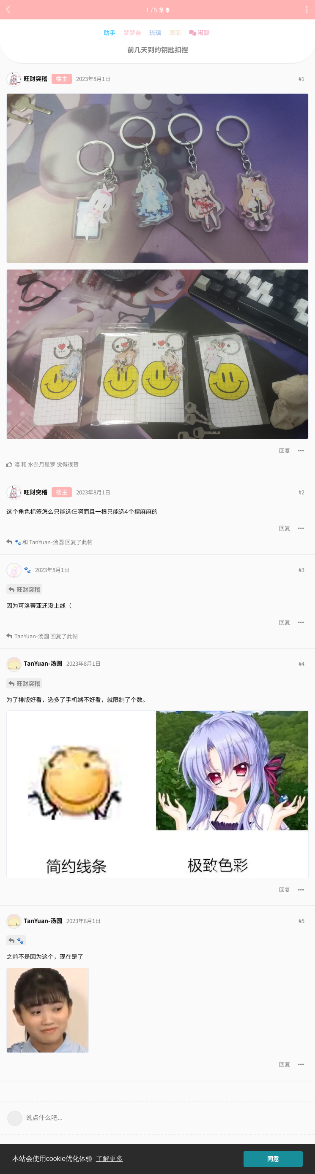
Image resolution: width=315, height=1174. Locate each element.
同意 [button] (273, 1158)
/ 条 (158, 9)
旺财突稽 (28, 589)
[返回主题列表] (8, 9)
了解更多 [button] (109, 1158)
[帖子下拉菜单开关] (301, 450)
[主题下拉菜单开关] (306, 9)
